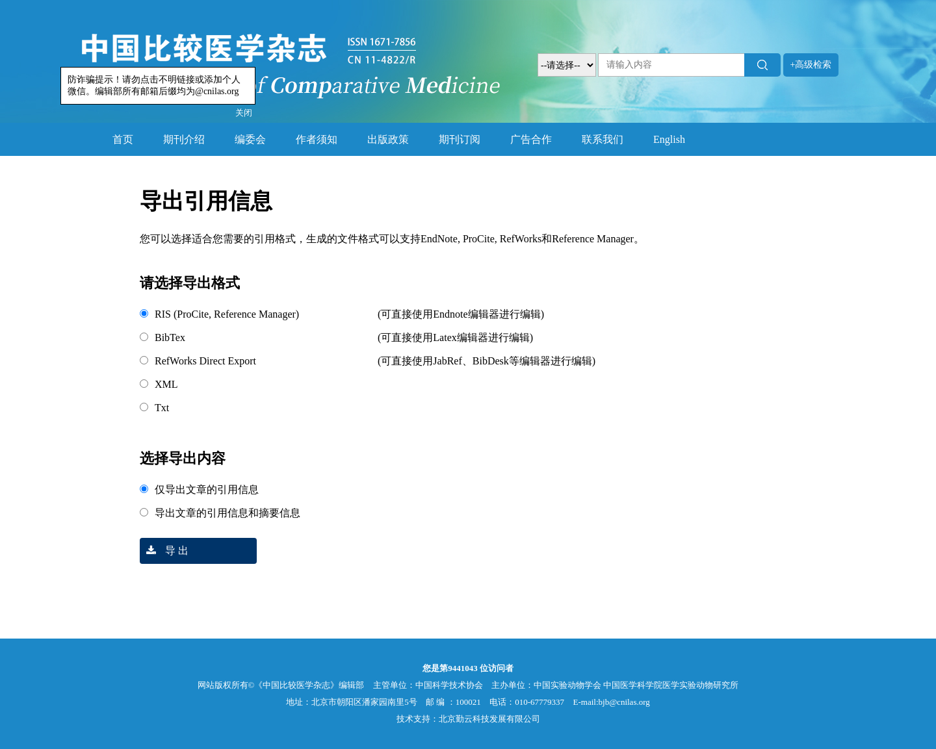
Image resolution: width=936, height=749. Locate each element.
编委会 (250, 139)
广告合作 (531, 139)
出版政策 (388, 139)
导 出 (164, 550)
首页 (122, 139)
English (669, 139)
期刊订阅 (459, 139)
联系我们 (602, 139)
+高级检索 (811, 65)
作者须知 (316, 139)
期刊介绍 (184, 139)
